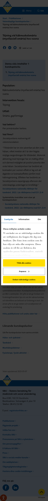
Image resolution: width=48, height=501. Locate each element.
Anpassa (24, 271)
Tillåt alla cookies (24, 263)
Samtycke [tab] (8, 219)
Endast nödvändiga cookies (24, 279)
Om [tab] (39, 219)
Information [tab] (24, 219)
